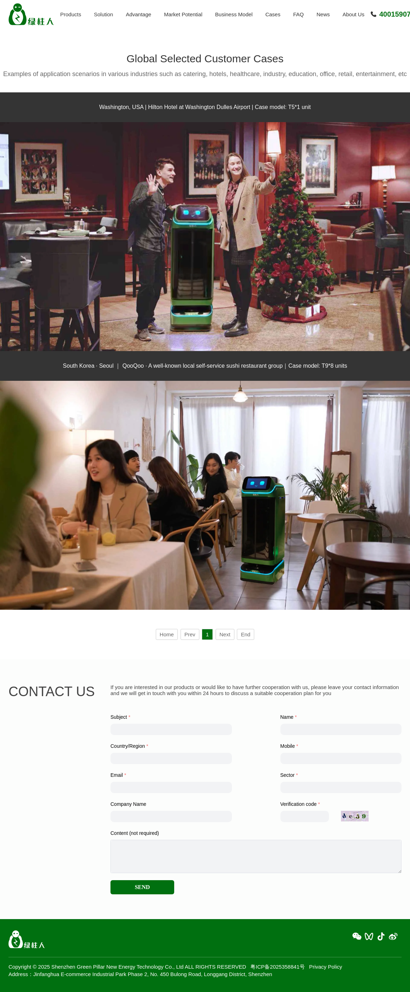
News (323, 14)
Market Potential (183, 14)
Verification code (298, 804)
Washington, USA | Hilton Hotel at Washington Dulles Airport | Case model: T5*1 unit (205, 107)
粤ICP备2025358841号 (277, 967)
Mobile (287, 746)
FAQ (298, 14)
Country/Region (127, 746)
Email (116, 775)
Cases (272, 14)
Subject (118, 717)
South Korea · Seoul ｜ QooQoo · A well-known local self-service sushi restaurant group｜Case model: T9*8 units (205, 366)
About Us (354, 14)
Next (225, 634)
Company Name (128, 804)
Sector (287, 775)
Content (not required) (134, 833)
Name (287, 717)
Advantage (138, 14)
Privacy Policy (325, 967)
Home (167, 634)
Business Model (234, 14)
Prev (189, 634)
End (245, 634)
